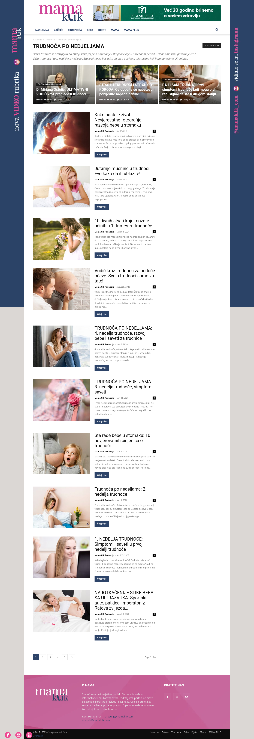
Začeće (58, 30)
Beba (90, 30)
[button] (217, 30)
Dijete (102, 30)
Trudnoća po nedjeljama (49, 84)
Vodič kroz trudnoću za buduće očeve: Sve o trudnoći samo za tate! (125, 276)
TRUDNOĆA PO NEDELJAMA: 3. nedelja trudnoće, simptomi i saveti (125, 387)
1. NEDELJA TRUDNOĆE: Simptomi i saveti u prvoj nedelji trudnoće (119, 544)
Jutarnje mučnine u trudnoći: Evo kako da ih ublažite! (122, 171)
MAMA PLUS (131, 30)
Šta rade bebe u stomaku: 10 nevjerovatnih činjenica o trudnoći (122, 440)
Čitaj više (102, 154)
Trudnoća (75, 30)
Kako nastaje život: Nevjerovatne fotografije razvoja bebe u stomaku (118, 120)
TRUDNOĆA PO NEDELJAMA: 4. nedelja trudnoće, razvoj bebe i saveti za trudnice (123, 333)
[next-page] (72, 657)
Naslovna (42, 30)
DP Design (38, 735)
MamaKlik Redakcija (46, 99)
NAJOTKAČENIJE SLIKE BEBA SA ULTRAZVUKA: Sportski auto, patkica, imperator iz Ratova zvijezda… (124, 600)
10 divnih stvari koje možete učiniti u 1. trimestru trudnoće (123, 223)
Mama (115, 30)
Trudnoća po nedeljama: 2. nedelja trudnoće (120, 492)
